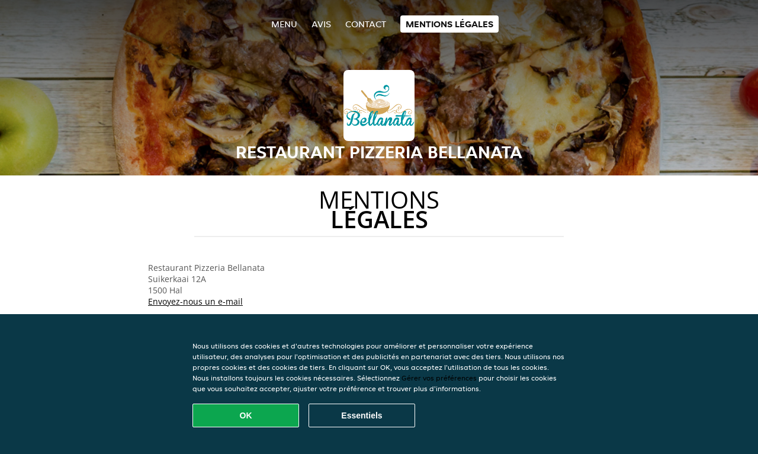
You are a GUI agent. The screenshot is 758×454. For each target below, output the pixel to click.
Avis (321, 24)
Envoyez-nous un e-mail (195, 301)
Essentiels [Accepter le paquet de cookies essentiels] (361, 415)
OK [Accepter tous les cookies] (246, 415)
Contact (365, 24)
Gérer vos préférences (439, 377)
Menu (284, 24)
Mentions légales (449, 24)
